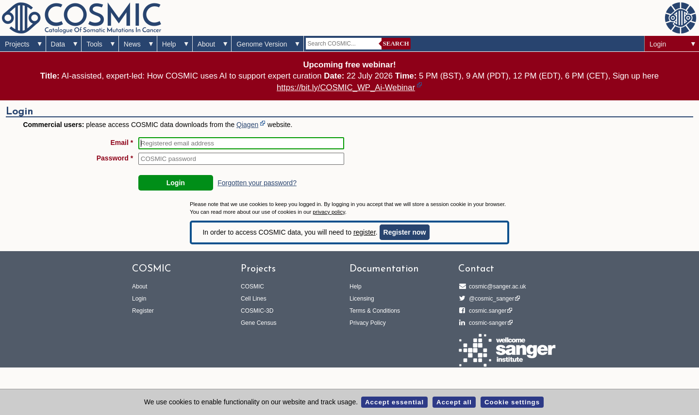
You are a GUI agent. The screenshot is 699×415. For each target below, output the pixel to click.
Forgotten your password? (257, 183)
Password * (115, 158)
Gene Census (258, 322)
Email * (122, 142)
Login (657, 44)
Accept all (454, 402)
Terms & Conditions (375, 310)
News (132, 44)
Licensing (362, 298)
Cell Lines (253, 298)
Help (169, 44)
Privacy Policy (368, 322)
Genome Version (261, 44)
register (364, 232)
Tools (94, 44)
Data (58, 44)
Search (396, 43)
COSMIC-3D (257, 310)
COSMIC (252, 286)
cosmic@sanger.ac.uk (496, 286)
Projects (17, 44)
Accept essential (394, 402)
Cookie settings (512, 402)
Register (143, 310)
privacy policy (329, 212)
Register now (404, 232)
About (207, 44)
